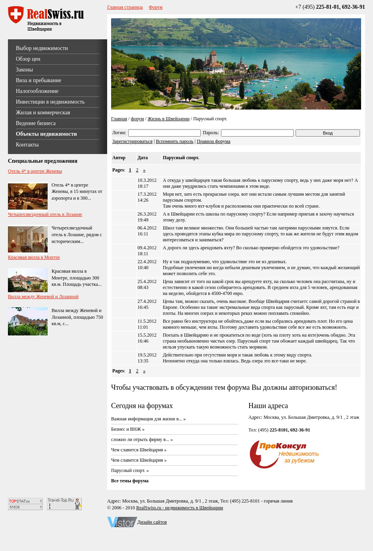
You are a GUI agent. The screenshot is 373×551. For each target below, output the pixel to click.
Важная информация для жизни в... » (148, 419)
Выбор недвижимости (42, 48)
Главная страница (125, 7)
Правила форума (214, 141)
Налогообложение (37, 91)
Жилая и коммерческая (43, 113)
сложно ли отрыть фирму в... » (142, 439)
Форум (156, 7)
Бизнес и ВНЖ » (127, 429)
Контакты (27, 145)
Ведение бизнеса (36, 123)
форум (137, 118)
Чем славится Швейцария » (139, 450)
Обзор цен (28, 59)
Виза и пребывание (38, 80)
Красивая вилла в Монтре (34, 257)
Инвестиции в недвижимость (50, 102)
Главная (119, 118)
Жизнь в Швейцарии (169, 118)
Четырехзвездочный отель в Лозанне (45, 214)
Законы (24, 70)
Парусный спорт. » (130, 470)
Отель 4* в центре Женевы (35, 171)
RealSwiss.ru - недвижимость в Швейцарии (179, 508)
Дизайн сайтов (152, 522)
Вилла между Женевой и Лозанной (43, 296)
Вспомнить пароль (175, 141)
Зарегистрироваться (132, 141)
